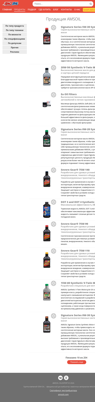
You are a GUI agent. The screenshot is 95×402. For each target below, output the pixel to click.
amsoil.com (63, 394)
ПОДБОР (32, 9)
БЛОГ (56, 9)
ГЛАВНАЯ (7, 9)
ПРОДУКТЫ (19, 9)
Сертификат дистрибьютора (63, 390)
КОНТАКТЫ (66, 9)
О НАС (77, 9)
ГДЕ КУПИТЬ (45, 9)
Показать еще (76, 362)
